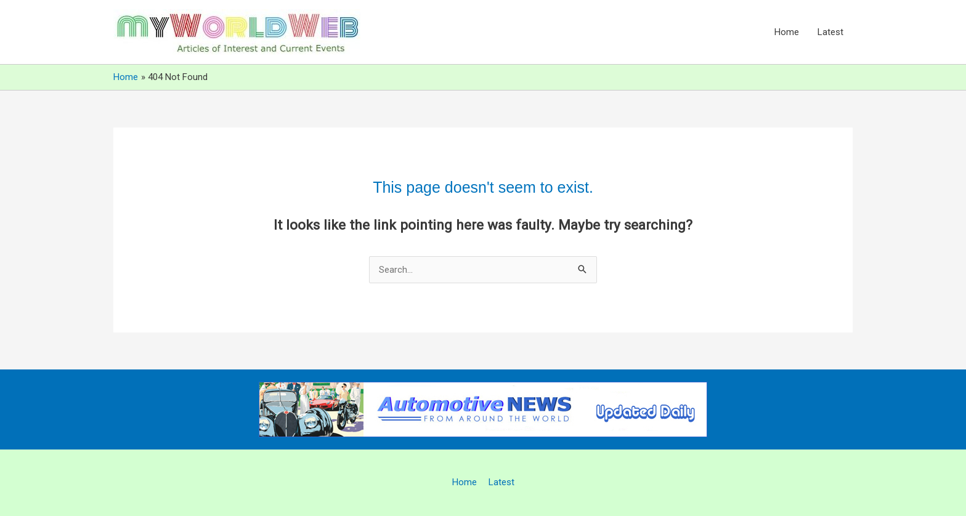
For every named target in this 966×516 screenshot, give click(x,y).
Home (786, 32)
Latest (830, 32)
